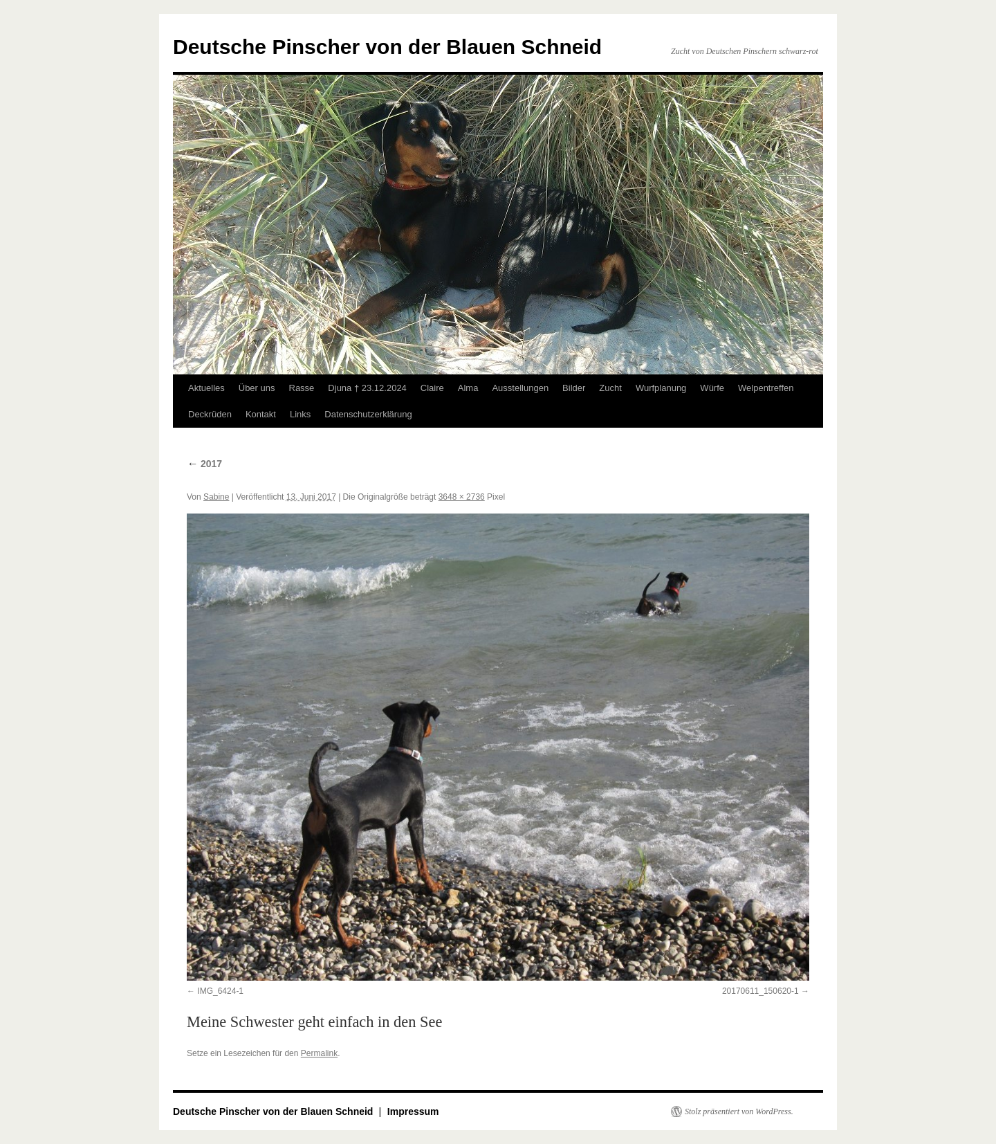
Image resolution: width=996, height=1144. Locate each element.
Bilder (573, 388)
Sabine (216, 497)
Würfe (712, 388)
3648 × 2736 (462, 497)
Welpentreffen (765, 388)
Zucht (610, 388)
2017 (204, 463)
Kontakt (261, 414)
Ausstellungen (520, 388)
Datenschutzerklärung (368, 414)
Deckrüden (210, 414)
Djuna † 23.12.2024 (367, 388)
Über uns (257, 388)
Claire (432, 388)
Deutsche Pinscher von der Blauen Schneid (387, 46)
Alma (468, 388)
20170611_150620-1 (760, 991)
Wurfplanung (661, 388)
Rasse (302, 388)
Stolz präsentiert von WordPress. (739, 1111)
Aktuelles (206, 388)
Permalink (319, 1053)
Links (300, 414)
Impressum (413, 1111)
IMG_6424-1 (220, 991)
